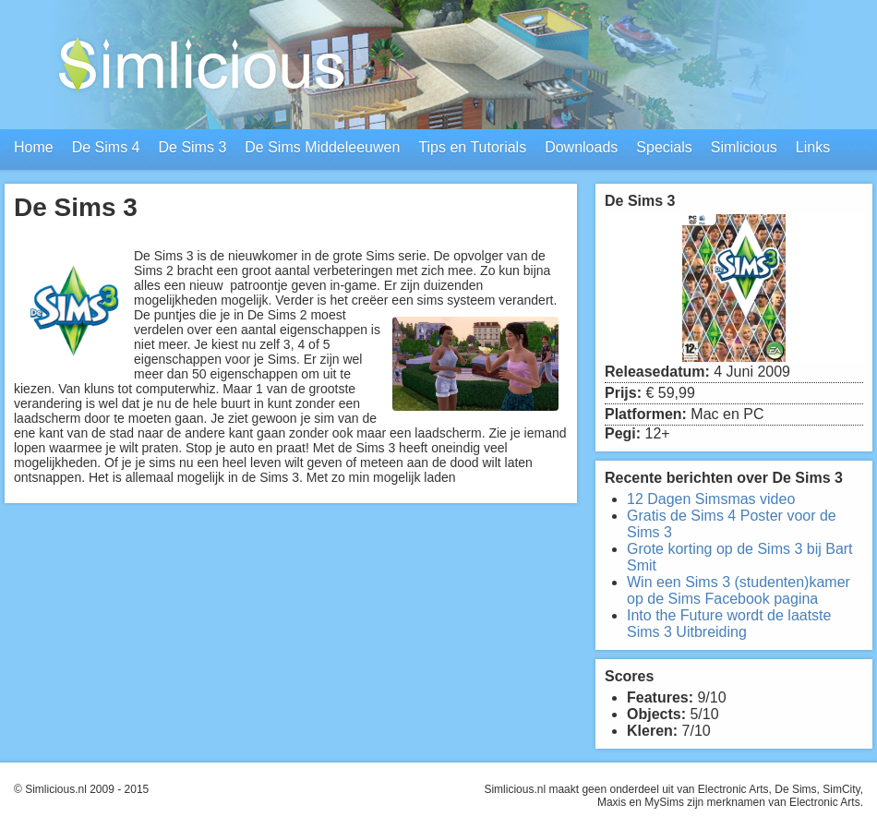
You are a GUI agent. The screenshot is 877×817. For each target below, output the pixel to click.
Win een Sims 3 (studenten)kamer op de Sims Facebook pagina (738, 590)
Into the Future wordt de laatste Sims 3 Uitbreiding (729, 623)
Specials (663, 147)
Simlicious (744, 147)
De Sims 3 (192, 147)
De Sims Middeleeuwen (322, 147)
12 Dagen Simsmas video (711, 499)
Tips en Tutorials (472, 147)
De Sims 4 (106, 147)
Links (813, 147)
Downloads (581, 147)
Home (34, 147)
